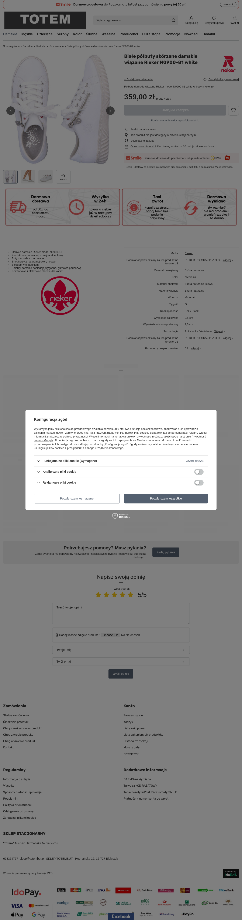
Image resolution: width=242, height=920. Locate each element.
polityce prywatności (75, 436)
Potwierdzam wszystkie (166, 498)
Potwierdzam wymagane (77, 498)
